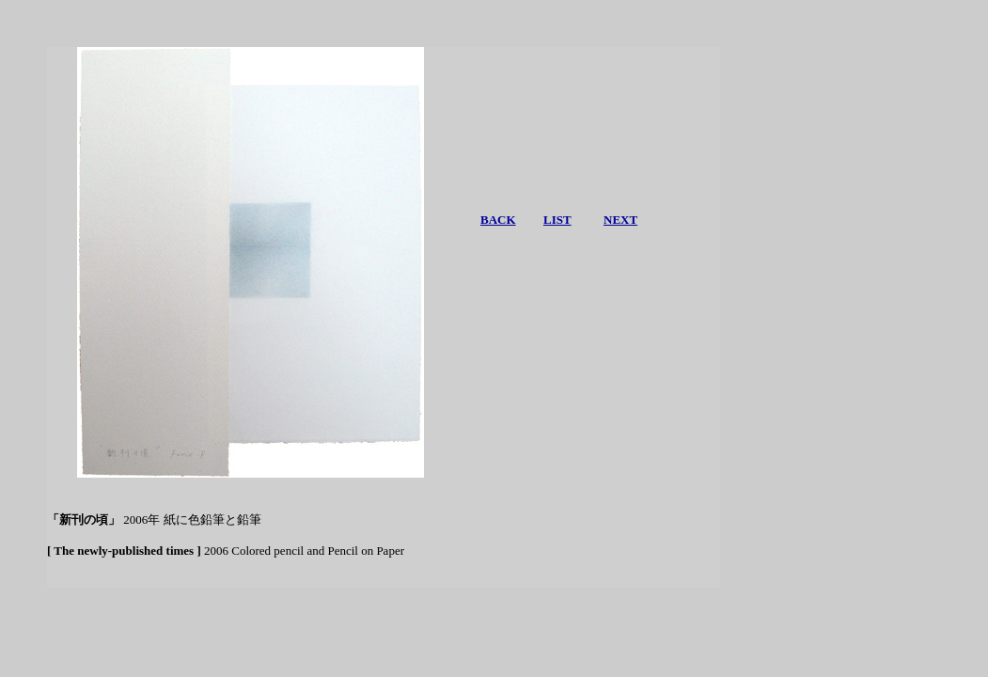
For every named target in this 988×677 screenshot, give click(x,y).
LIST (557, 220)
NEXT (620, 220)
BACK (498, 220)
